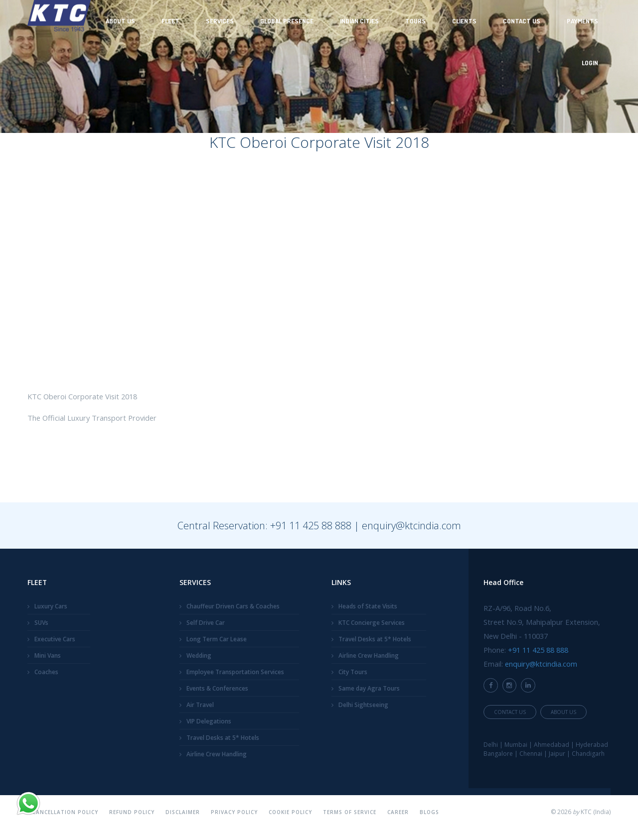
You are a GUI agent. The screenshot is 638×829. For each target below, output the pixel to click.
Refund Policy (132, 812)
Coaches (46, 672)
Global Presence (287, 21)
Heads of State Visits (367, 606)
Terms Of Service (349, 812)
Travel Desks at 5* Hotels (222, 737)
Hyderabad (592, 744)
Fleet (170, 21)
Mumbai (515, 744)
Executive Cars (54, 639)
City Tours (352, 672)
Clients (464, 21)
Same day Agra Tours (369, 688)
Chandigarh (588, 753)
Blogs (429, 812)
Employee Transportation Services (235, 672)
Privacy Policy (234, 812)
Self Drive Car (205, 622)
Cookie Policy (290, 812)
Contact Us (521, 21)
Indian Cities (359, 21)
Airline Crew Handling (216, 754)
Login (590, 63)
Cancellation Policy (65, 812)
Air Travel (200, 705)
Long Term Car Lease (216, 639)
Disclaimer (182, 812)
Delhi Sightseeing (363, 705)
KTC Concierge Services (371, 622)
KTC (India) (596, 812)
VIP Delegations (208, 721)
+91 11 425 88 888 (310, 525)
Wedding (198, 655)
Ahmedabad (551, 744)
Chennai (530, 753)
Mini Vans (47, 655)
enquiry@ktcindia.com (411, 525)
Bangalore (498, 753)
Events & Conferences (217, 688)
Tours (415, 21)
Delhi (490, 744)
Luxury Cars (50, 606)
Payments (582, 21)
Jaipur (557, 753)
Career (398, 812)
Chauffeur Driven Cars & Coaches (233, 606)
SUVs (41, 622)
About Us (120, 21)
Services (220, 21)
